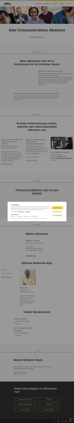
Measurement (28, 216)
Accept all (57, 207)
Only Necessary (57, 211)
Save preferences (57, 215)
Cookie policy (21, 211)
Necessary (14, 216)
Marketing (36, 216)
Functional (21, 216)
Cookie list (28, 211)
